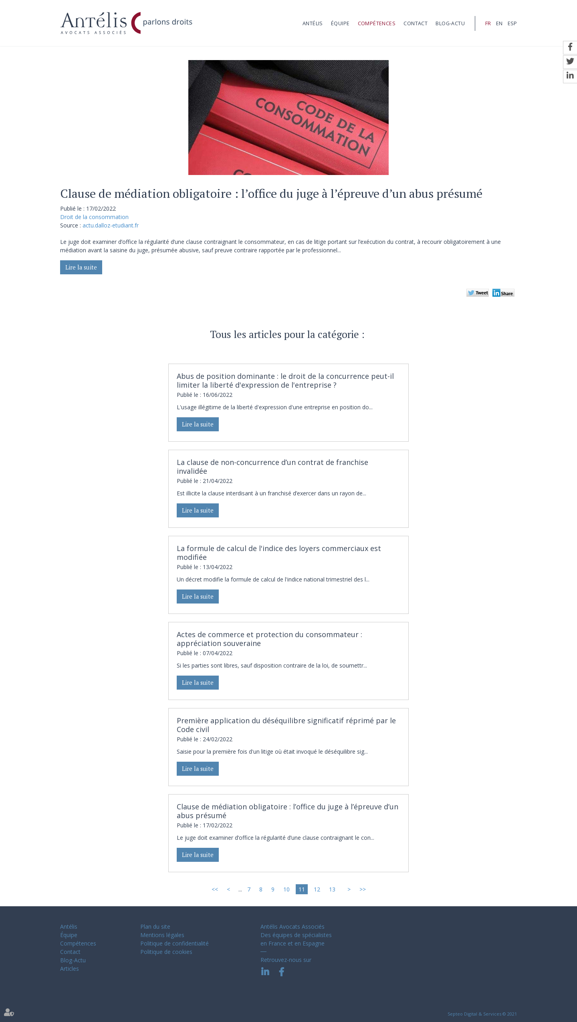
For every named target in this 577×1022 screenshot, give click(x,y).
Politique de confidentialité (174, 943)
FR (488, 23)
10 (286, 889)
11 (302, 889)
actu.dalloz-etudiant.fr (111, 225)
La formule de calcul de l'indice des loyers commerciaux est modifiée (279, 552)
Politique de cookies (166, 952)
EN (499, 23)
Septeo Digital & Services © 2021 (482, 1014)
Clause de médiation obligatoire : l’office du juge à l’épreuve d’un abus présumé (287, 811)
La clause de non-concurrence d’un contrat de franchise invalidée (272, 466)
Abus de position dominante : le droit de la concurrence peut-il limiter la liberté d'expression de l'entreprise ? (285, 380)
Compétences (376, 23)
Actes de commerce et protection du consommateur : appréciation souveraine (269, 639)
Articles (69, 968)
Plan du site (155, 926)
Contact (415, 23)
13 (332, 889)
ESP (512, 23)
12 (317, 889)
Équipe (340, 23)
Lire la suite (81, 267)
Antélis (313, 23)
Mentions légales (162, 935)
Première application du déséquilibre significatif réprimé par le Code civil (286, 725)
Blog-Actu (450, 23)
